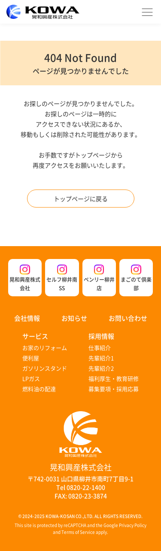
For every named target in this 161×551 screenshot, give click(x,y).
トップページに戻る (81, 198)
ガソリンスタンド (44, 368)
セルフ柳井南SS (61, 278)
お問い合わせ (128, 317)
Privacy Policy (132, 525)
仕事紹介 (99, 347)
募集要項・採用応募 (113, 389)
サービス (35, 335)
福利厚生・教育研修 (113, 378)
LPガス (31, 378)
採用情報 (101, 335)
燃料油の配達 (39, 389)
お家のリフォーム (44, 347)
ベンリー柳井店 (99, 278)
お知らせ (74, 317)
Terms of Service (78, 532)
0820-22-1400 (86, 487)
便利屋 (30, 358)
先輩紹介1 (101, 358)
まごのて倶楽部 (136, 278)
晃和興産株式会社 (24, 278)
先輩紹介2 (101, 368)
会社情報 (27, 317)
